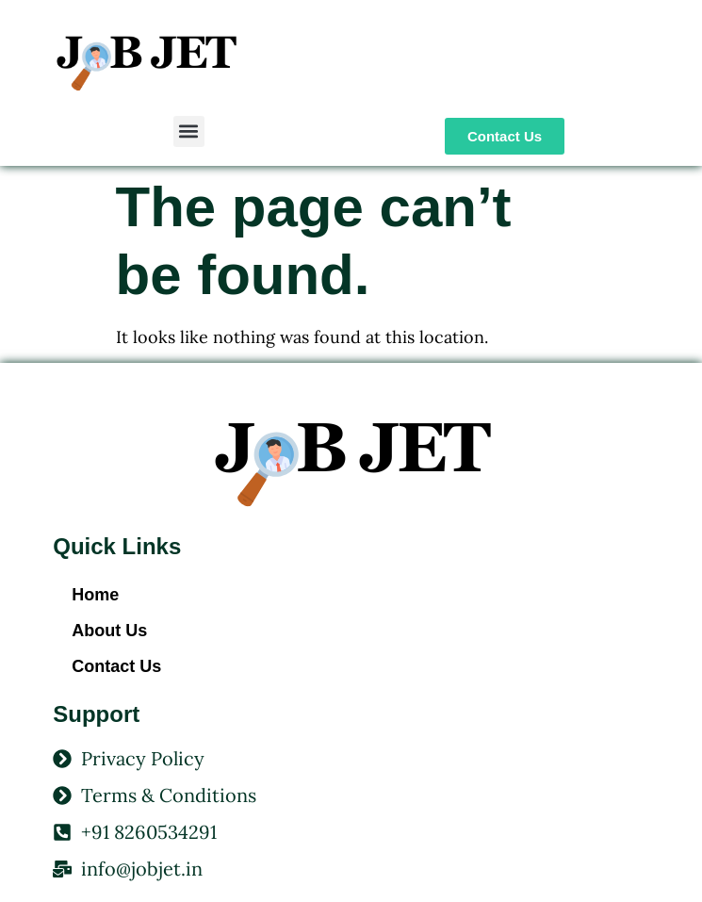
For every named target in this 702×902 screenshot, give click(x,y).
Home (95, 594)
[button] (188, 131)
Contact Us (116, 666)
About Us (109, 630)
